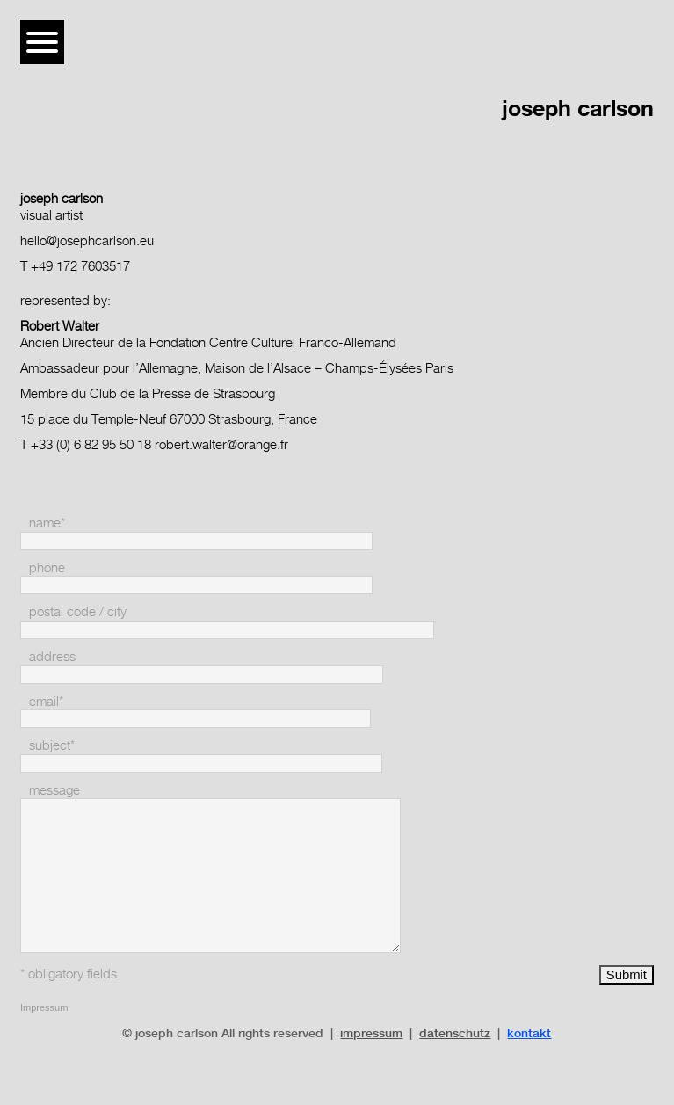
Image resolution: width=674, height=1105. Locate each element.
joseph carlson (578, 108)
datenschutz (454, 1033)
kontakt (529, 1033)
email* (46, 701)
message (54, 789)
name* (47, 522)
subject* (52, 745)
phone (47, 567)
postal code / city (78, 611)
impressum (371, 1033)
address (52, 656)
